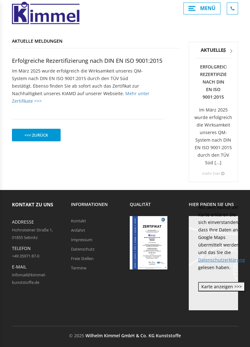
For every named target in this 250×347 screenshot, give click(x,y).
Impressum (81, 239)
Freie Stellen (82, 258)
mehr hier (213, 173)
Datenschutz (83, 249)
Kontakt (78, 221)
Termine (78, 268)
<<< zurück (36, 135)
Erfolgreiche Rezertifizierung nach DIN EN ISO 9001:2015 (213, 82)
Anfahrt (78, 230)
